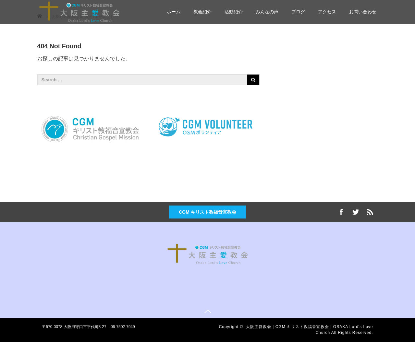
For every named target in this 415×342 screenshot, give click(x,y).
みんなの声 (267, 11)
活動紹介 (234, 11)
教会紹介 (202, 11)
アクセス (327, 11)
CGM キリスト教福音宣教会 (207, 212)
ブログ (298, 11)
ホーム (173, 11)
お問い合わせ (362, 11)
